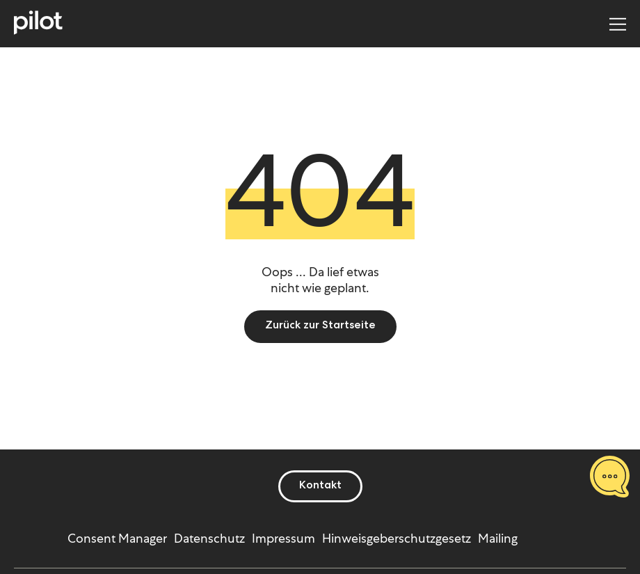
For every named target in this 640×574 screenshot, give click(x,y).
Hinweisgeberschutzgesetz (396, 538)
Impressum (283, 538)
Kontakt (320, 486)
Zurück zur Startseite (320, 326)
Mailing (498, 538)
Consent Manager (117, 538)
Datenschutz (209, 538)
